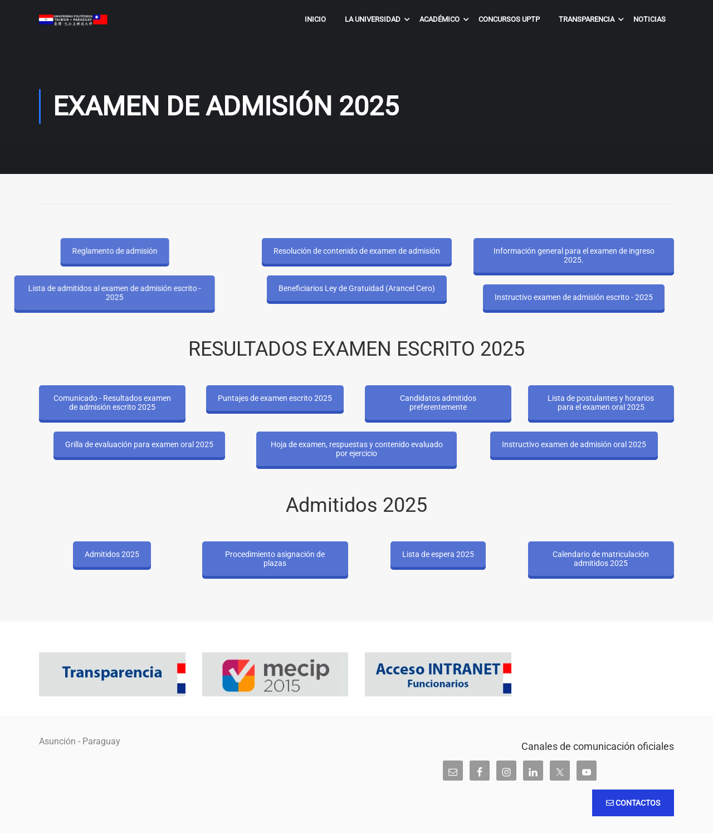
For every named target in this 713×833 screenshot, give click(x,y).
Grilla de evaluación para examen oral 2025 (139, 444)
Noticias (649, 19)
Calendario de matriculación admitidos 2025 (601, 559)
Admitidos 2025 (112, 554)
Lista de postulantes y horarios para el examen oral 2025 (601, 402)
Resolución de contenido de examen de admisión (357, 250)
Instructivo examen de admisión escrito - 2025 (574, 297)
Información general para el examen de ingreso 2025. (574, 255)
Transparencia (586, 19)
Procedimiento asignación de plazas (275, 559)
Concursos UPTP (509, 19)
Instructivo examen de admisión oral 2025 (574, 444)
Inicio (315, 19)
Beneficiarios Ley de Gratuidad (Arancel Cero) (357, 288)
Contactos (633, 802)
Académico (439, 19)
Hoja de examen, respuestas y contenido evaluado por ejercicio (357, 449)
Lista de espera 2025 (438, 554)
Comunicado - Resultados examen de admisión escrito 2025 (112, 402)
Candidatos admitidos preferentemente (438, 402)
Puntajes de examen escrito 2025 (275, 398)
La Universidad (373, 19)
